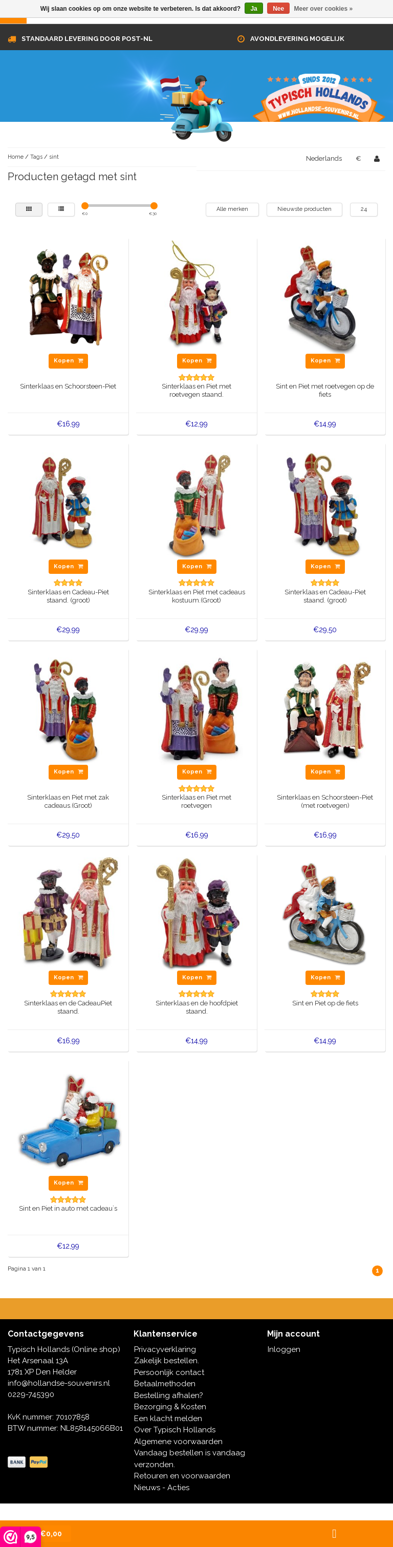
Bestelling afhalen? (168, 1395)
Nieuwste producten (304, 209)
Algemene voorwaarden (178, 1441)
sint (54, 157)
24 (364, 209)
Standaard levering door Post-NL (86, 38)
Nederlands (324, 158)
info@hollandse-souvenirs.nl (59, 1383)
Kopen (68, 360)
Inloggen (284, 1349)
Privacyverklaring (165, 1349)
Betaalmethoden (164, 1383)
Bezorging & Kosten (170, 1406)
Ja (253, 8)
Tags (36, 157)
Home (16, 157)
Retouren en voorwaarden (182, 1475)
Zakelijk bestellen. (166, 1360)
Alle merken (232, 209)
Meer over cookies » (323, 8)
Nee (278, 8)
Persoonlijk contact (169, 1372)
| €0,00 (41, 1534)
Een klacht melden (168, 1418)
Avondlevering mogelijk (297, 38)
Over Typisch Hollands (174, 1429)
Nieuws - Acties (161, 1487)
